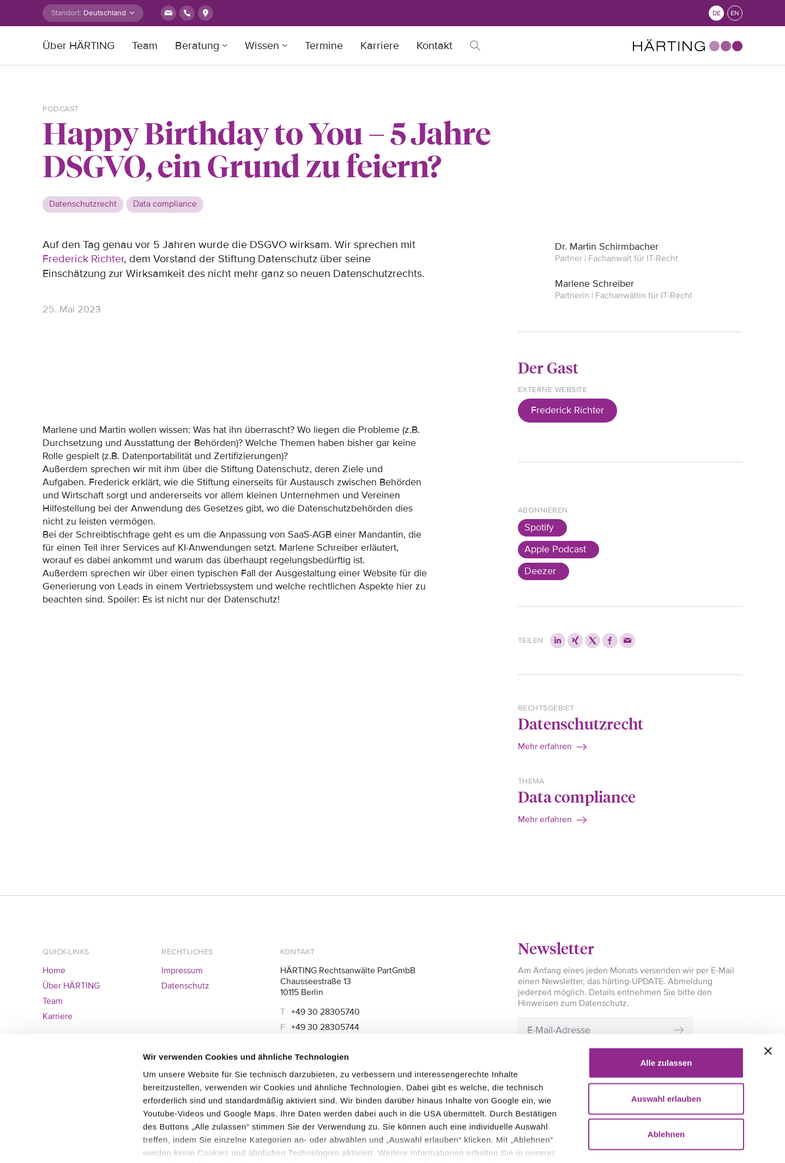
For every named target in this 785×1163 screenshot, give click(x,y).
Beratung (197, 45)
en (734, 13)
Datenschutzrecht (580, 723)
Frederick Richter (83, 259)
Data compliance (577, 796)
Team (145, 45)
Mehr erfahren (545, 746)
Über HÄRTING (78, 45)
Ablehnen (666, 1067)
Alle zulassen (666, 996)
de (716, 13)
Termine (324, 45)
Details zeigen (626, 1141)
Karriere (379, 45)
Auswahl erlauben (666, 1032)
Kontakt (434, 45)
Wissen (262, 45)
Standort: (66, 12)
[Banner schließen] (768, 985)
